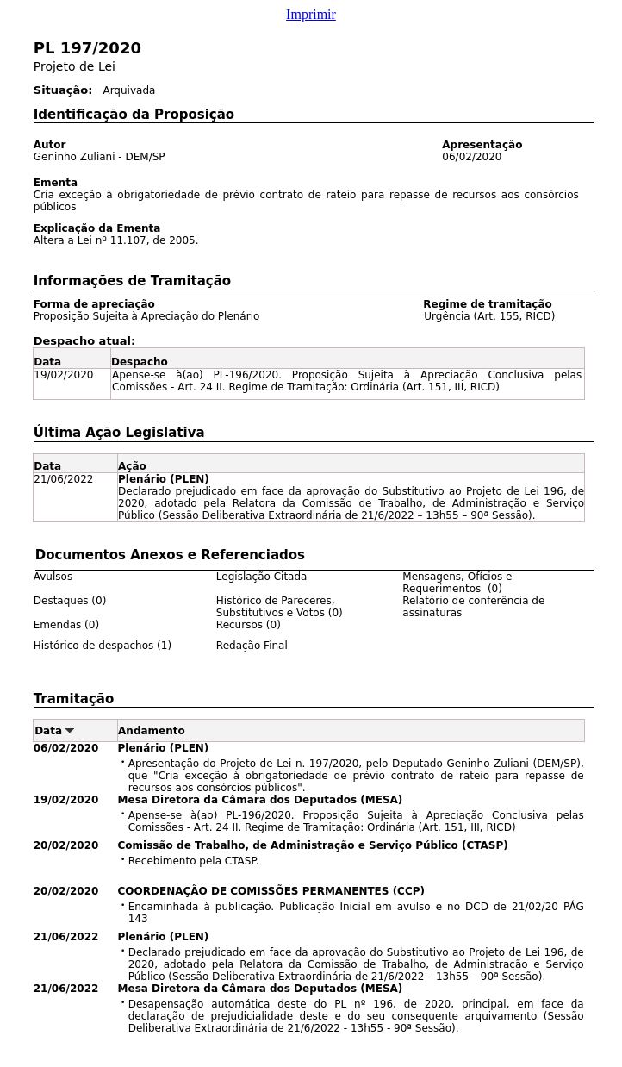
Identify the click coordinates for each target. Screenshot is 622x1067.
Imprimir (311, 14)
